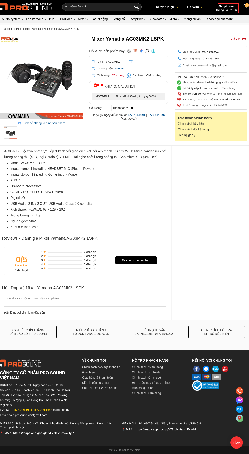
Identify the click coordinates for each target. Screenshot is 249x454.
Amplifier (137, 19)
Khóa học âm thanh (220, 19)
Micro (173, 19)
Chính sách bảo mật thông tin (101, 367)
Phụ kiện (66, 19)
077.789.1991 (136, 115)
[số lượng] (107, 108)
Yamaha (119, 68)
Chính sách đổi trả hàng (193, 129)
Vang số (119, 19)
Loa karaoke (34, 19)
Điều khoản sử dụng (95, 382)
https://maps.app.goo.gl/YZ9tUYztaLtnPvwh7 (165, 429)
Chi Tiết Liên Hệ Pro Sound (99, 388)
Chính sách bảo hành (191, 123)
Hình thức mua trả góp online (151, 382)
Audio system (11, 19)
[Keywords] (95, 6)
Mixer (82, 19)
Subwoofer (156, 19)
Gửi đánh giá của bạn (136, 260)
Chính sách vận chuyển (147, 377)
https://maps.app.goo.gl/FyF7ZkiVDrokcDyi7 (43, 433)
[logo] (26, 6)
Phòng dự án (192, 19)
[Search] (135, 6)
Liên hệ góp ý (186, 135)
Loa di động (99, 19)
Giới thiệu (88, 372)
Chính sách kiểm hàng (146, 393)
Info (51, 19)
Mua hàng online (143, 388)
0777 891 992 (157, 115)
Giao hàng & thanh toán (97, 377)
